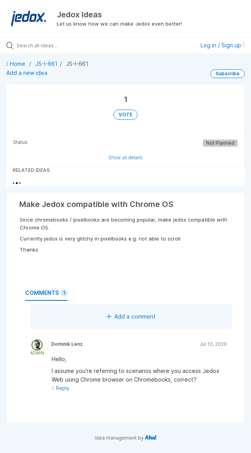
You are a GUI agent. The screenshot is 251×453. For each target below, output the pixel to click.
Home (16, 63)
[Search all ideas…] (61, 45)
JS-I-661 (46, 63)
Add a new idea (26, 72)
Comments (46, 293)
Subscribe (228, 73)
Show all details (125, 157)
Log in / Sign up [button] (223, 45)
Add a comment (131, 316)
